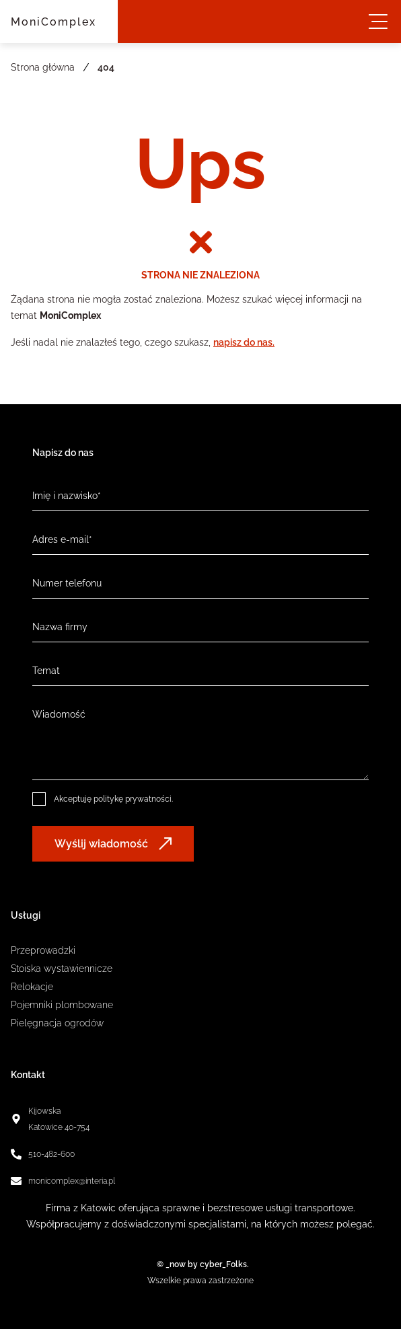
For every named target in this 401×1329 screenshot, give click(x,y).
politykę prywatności (133, 799)
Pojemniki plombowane (62, 1004)
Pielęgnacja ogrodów (57, 1023)
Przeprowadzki (43, 950)
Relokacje (32, 986)
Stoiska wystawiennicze (61, 968)
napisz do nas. (244, 342)
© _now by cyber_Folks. (201, 1264)
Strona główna (43, 67)
